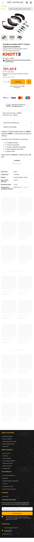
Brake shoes (18, 163)
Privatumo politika (8, 486)
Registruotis (6, 453)
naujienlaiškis (6, 468)
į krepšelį (18, 82)
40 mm (15, 115)
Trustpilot (3, 6)
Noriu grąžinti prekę (8, 444)
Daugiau (26, 187)
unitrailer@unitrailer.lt (11, 527)
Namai (11, 9)
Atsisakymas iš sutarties (9, 489)
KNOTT (12, 58)
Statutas (5, 483)
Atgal (2, 9)
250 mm (19, 113)
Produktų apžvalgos (11, 123)
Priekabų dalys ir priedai (20, 9)
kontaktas (6, 446)
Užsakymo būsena (8, 436)
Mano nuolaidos (7, 465)
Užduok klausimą (9, 127)
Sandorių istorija (8, 463)
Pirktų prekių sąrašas (9, 460)
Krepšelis (5, 455)
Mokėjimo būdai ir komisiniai (10, 481)
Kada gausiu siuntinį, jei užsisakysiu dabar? (18, 105)
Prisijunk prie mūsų (9, 500)
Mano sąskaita (7, 450)
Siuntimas (5, 478)
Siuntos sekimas (7, 439)
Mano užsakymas (8, 433)
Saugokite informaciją (9, 475)
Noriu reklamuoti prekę (9, 441)
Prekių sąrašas (7, 458)
